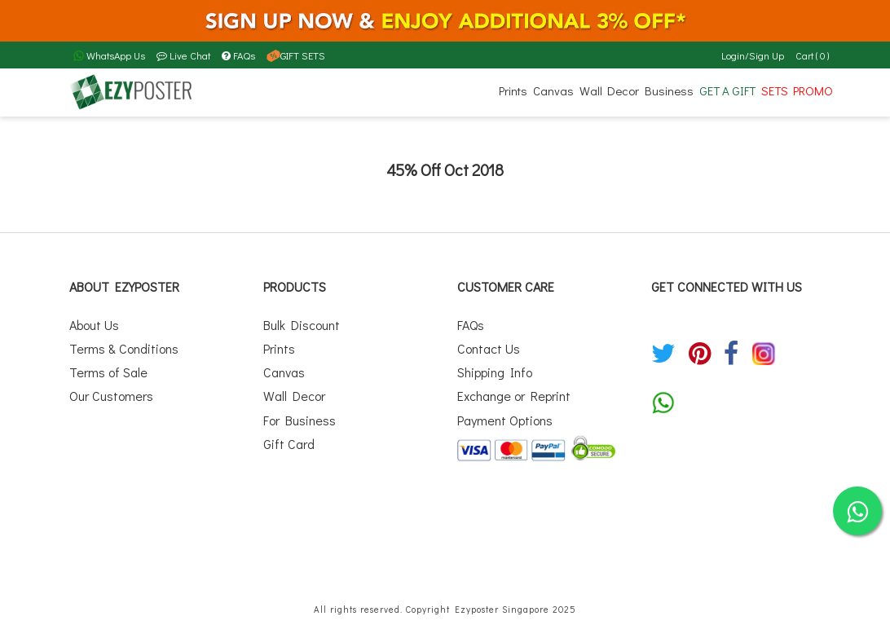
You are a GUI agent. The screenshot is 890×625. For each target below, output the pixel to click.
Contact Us (488, 348)
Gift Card (289, 443)
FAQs (238, 55)
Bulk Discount (301, 324)
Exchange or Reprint (514, 395)
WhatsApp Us (109, 55)
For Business (299, 420)
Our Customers (111, 395)
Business (669, 90)
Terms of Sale (108, 372)
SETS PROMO (797, 90)
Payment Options (505, 420)
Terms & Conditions (123, 348)
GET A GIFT (727, 90)
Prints (513, 90)
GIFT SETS (296, 55)
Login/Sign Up (752, 55)
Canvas (553, 90)
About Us (94, 324)
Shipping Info (494, 372)
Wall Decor (609, 90)
